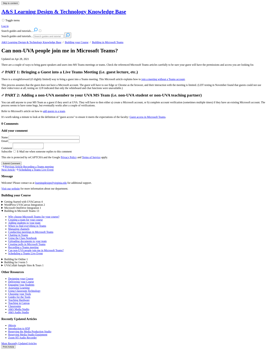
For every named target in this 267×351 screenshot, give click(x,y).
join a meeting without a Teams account (163, 79)
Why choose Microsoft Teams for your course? (33, 217)
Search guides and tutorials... (17, 36)
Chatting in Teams (18, 236)
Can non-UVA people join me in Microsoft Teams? (59, 50)
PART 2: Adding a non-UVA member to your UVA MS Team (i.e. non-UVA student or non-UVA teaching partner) (101, 95)
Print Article (8, 348)
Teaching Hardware (18, 301)
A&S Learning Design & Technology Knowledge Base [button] (63, 12)
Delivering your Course (21, 282)
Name (40, 137)
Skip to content (10, 3)
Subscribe (6, 152)
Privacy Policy (69, 158)
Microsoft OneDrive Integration (22, 208)
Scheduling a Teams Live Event (25, 254)
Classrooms (14, 307)
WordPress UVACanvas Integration (24, 205)
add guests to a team (54, 111)
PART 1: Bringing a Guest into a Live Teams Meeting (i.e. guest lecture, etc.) (69, 72)
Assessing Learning (19, 288)
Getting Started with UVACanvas (23, 202)
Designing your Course (20, 279)
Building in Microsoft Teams (107, 42)
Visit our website (10, 189)
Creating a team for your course (25, 220)
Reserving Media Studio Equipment (27, 335)
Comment (24, 149)
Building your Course (77, 42)
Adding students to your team (24, 223)
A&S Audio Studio (18, 313)
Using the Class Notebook (22, 239)
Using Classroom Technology (24, 291)
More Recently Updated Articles (19, 344)
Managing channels (18, 229)
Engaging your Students (21, 285)
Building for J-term (15, 263)
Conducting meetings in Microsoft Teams (30, 233)
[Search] (49, 36)
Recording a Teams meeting (23, 248)
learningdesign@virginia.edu (51, 183)
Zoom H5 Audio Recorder (22, 338)
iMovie (12, 326)
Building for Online (16, 260)
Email (40, 141)
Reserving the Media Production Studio (29, 332)
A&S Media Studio (18, 310)
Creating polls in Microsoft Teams (26, 245)
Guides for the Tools (19, 298)
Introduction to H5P (19, 329)
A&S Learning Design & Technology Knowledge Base (31, 42)
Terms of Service (91, 158)
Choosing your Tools (19, 294)
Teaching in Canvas (19, 304)
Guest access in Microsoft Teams (148, 117)
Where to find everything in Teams (27, 226)
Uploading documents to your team (27, 242)
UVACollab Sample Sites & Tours (24, 266)
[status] (133, 64)
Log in (5, 26)
